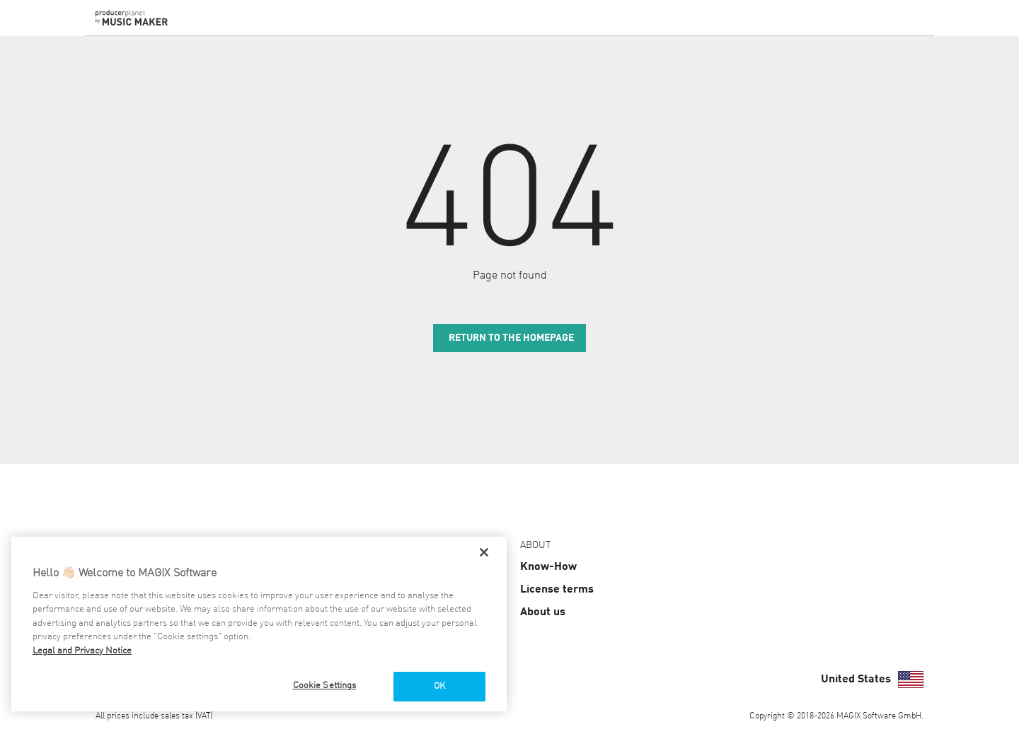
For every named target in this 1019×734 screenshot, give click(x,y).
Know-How (548, 567)
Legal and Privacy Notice (82, 651)
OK (439, 686)
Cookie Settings (325, 685)
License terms (557, 589)
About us (542, 612)
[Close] (484, 552)
